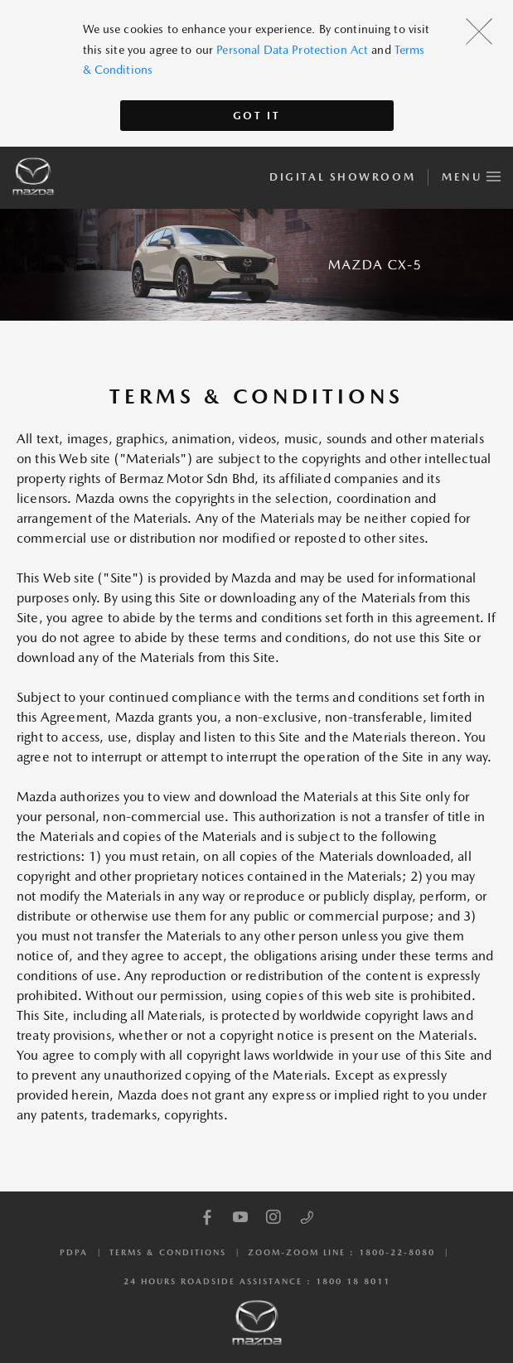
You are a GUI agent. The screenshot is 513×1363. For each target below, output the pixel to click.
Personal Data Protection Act (292, 49)
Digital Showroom (342, 177)
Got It (257, 115)
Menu (471, 174)
